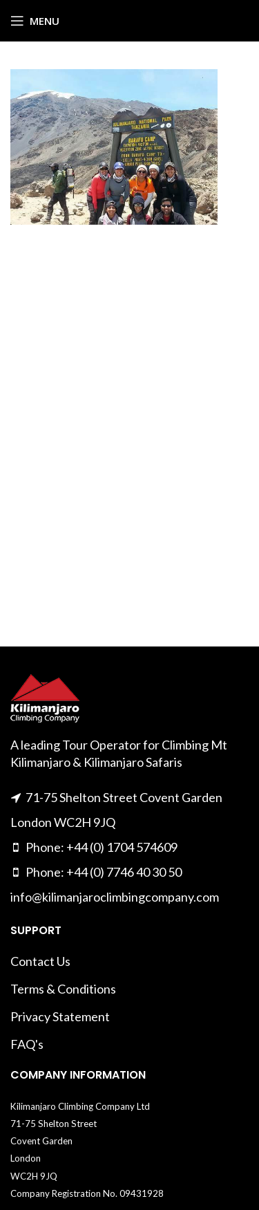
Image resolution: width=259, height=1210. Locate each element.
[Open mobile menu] (34, 21)
